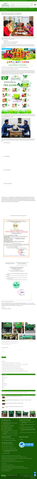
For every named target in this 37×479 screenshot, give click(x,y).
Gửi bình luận (3, 357)
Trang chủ (3, 8)
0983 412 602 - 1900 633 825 (8, 469)
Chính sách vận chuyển (32, 476)
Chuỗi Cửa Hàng (25, 8)
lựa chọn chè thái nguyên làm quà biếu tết (7, 343)
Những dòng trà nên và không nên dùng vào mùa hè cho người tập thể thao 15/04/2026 (12, 368)
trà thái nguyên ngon (6, 344)
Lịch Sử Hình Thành (9, 8)
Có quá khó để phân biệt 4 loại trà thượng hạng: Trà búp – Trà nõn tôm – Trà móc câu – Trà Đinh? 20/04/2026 (15, 364)
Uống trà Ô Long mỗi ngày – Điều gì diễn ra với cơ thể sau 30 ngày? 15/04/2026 (11, 365)
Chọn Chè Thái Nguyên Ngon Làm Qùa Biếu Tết (12, 13)
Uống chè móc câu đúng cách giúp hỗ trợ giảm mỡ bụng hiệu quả (14, 406)
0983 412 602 (3, 475)
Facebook (21, 439)
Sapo (5, 476)
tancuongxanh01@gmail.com (6, 470)
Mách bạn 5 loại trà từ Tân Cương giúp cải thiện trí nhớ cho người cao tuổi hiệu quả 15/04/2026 (13, 369)
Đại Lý (18, 8)
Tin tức (20, 8)
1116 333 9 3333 (21, 458)
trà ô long (27, 303)
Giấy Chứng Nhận (31, 8)
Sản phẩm (14, 8)
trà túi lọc (30, 303)
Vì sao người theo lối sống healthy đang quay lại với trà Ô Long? (13, 396)
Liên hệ (6, 10)
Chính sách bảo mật (25, 476)
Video (3, 10)
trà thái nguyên (8, 197)
